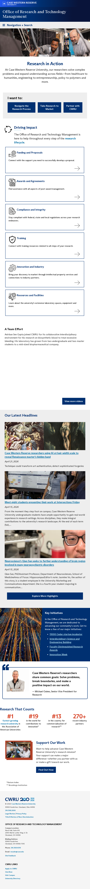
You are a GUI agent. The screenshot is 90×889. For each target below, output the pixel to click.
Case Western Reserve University (23, 804)
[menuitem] (45, 868)
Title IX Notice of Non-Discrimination (19, 817)
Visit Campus (10, 875)
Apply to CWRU (11, 869)
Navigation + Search (16, 25)
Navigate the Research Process (21, 107)
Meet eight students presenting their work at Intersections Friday (42, 502)
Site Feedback (10, 856)
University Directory (12, 878)
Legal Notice (10, 814)
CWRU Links (11, 864)
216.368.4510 (16, 848)
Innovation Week (58, 654)
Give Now (8, 872)
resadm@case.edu (17, 852)
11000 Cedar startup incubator (66, 634)
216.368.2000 (10, 810)
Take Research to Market (49, 107)
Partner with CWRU (73, 107)
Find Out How (46, 769)
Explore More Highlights (45, 596)
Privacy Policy (21, 814)
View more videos (74, 401)
